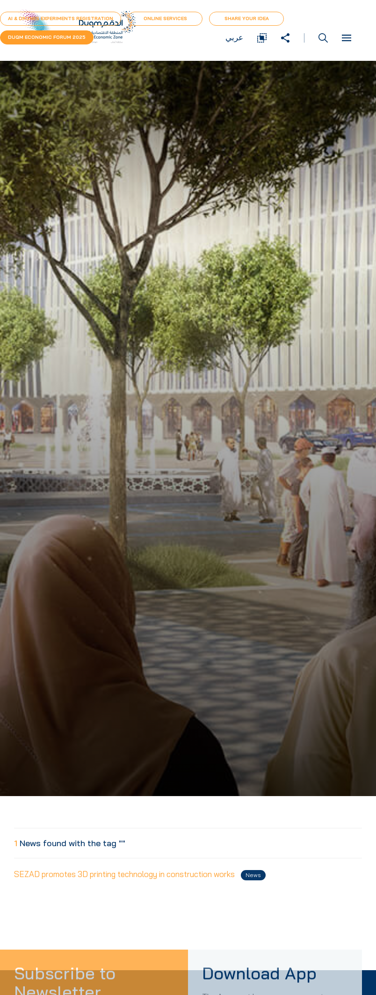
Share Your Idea (246, 18)
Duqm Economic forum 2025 (47, 37)
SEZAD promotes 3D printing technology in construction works (140, 874)
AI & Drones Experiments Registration (60, 18)
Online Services (165, 18)
